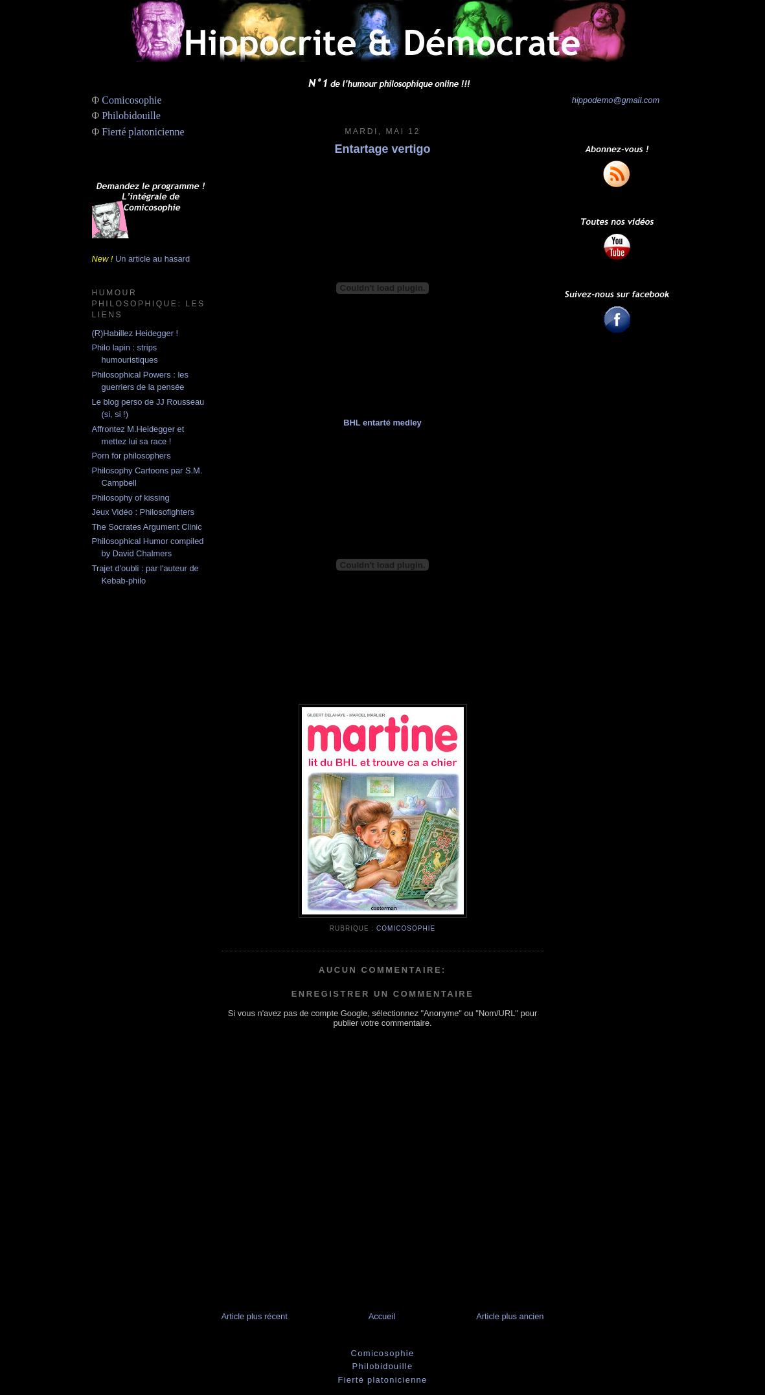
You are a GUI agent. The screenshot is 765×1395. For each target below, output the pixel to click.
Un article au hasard (152, 259)
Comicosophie (131, 100)
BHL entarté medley (382, 422)
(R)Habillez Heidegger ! (135, 333)
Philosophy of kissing (131, 498)
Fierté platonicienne (143, 131)
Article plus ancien (509, 1316)
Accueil (382, 1316)
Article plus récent (255, 1316)
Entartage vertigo (382, 148)
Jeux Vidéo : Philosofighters (143, 512)
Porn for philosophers (131, 455)
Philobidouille (131, 115)
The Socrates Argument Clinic (147, 527)
